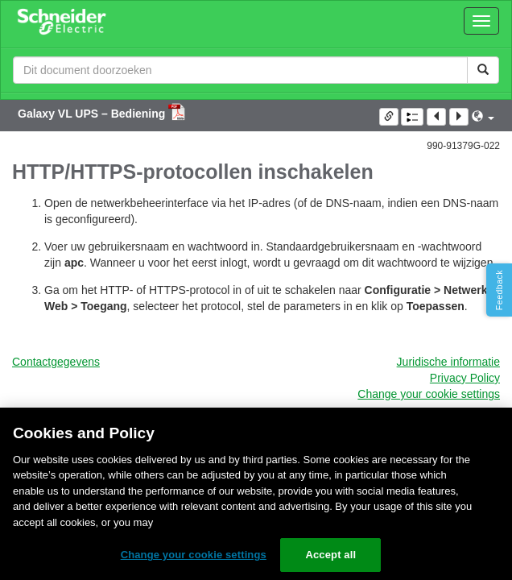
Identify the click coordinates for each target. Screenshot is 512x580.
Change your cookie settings (428, 393)
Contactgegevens (56, 361)
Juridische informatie (448, 361)
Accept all (330, 555)
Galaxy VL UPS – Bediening (93, 113)
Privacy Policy (465, 377)
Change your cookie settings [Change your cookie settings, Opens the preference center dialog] (193, 555)
